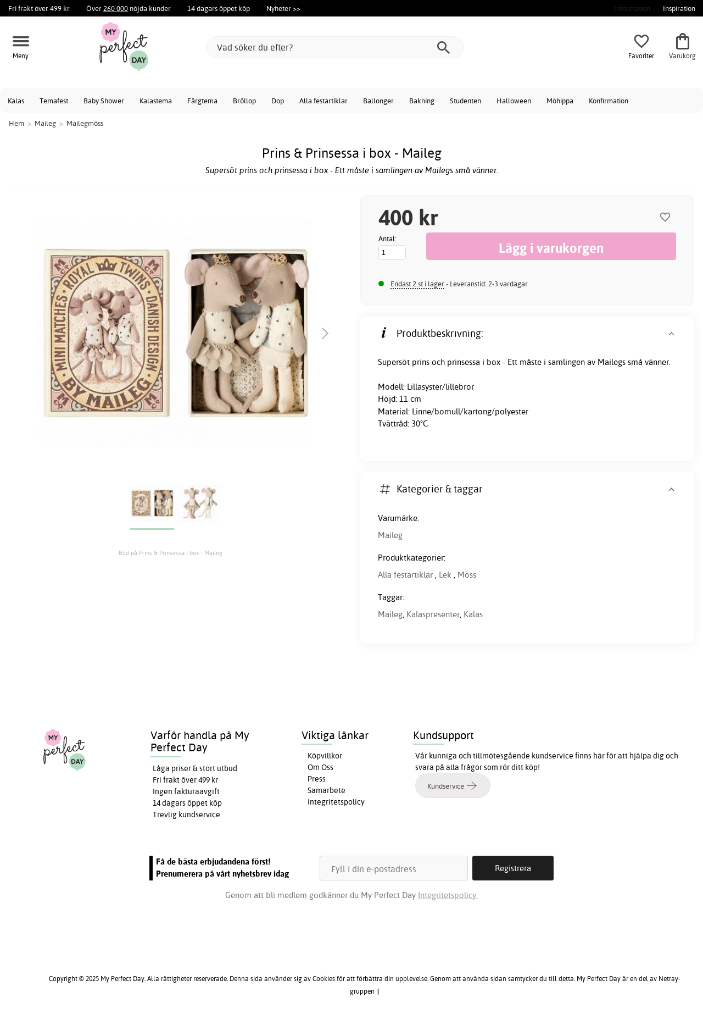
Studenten (465, 100)
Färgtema (202, 100)
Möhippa (559, 100)
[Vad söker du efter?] (335, 47)
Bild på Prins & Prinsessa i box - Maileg (170, 553)
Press (317, 779)
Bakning (421, 100)
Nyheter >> (283, 8)
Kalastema (156, 100)
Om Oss (320, 767)
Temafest (54, 100)
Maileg (390, 535)
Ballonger (378, 100)
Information (632, 8)
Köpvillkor (325, 756)
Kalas (16, 100)
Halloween (513, 100)
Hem (16, 123)
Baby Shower (103, 100)
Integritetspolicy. (448, 895)
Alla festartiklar (323, 100)
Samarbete (326, 790)
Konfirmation (608, 100)
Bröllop (244, 100)
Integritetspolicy (336, 802)
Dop (277, 100)
